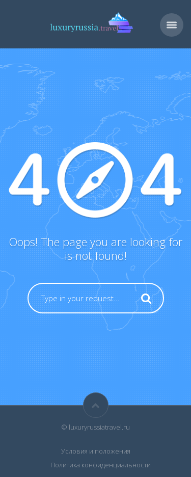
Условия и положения (95, 451)
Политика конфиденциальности (100, 464)
